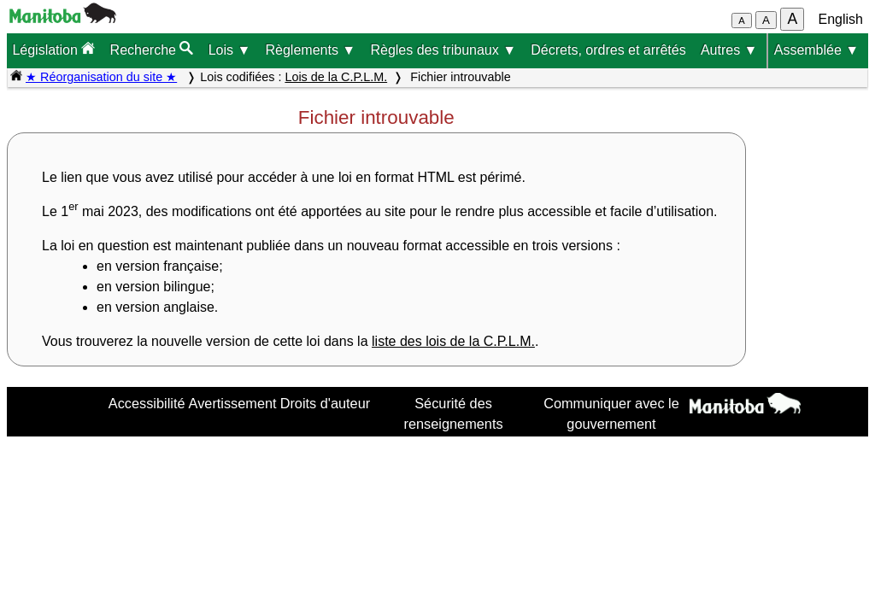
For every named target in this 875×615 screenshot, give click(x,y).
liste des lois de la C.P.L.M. (453, 341)
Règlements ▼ (311, 50)
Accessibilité (147, 403)
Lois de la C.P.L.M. (336, 77)
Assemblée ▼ (816, 50)
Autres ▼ (729, 50)
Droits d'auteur (325, 403)
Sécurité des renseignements (453, 413)
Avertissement (233, 403)
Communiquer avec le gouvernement (611, 413)
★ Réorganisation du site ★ (101, 77)
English (841, 19)
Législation (53, 49)
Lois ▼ (229, 50)
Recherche (152, 49)
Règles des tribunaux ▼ (443, 50)
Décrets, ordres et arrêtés (608, 50)
